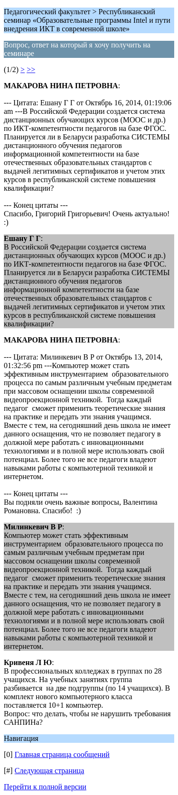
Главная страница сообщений (62, 754)
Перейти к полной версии (45, 787)
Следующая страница (49, 771)
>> (31, 69)
